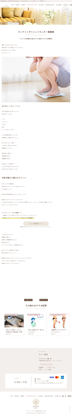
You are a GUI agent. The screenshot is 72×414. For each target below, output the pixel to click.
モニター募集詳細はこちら (36, 223)
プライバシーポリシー (30, 410)
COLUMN (58, 4)
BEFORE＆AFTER (32, 4)
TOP (12, 4)
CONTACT (66, 4)
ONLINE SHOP (49, 4)
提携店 (69, 396)
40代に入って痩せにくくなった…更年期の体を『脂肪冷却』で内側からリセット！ (14, 332)
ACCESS (41, 4)
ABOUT (18, 4)
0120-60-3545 (46, 364)
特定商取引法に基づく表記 (41, 410)
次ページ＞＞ (43, 300)
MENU (23, 4)
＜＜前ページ (28, 300)
